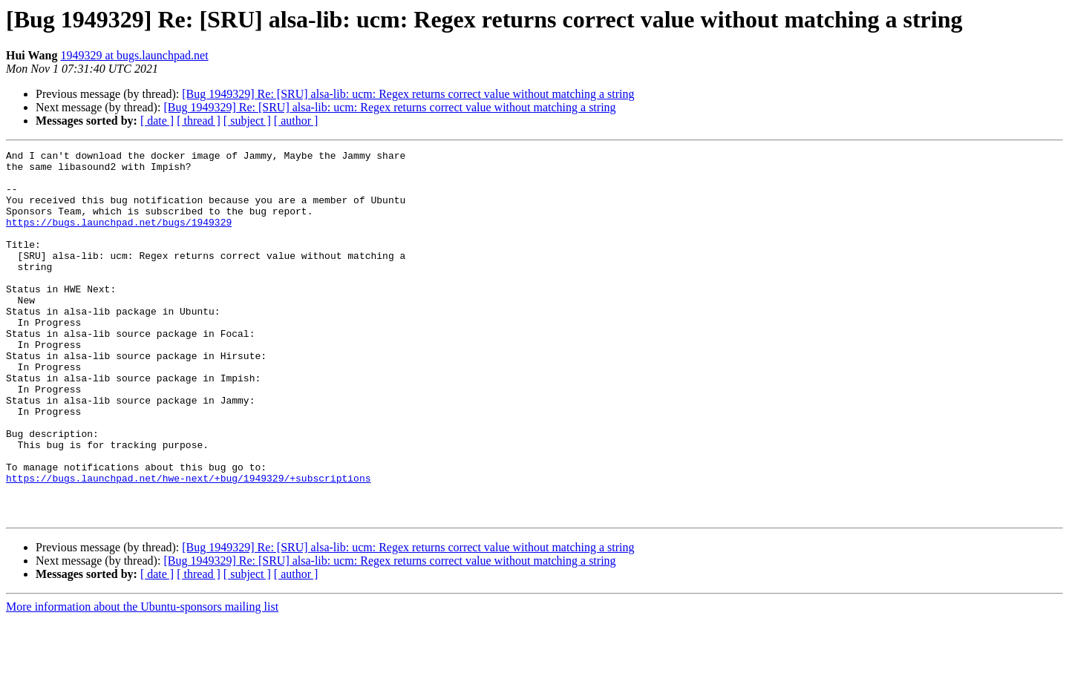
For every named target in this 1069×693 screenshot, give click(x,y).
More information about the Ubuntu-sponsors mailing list (142, 680)
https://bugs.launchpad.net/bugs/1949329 (119, 237)
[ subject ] (247, 120)
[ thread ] (198, 120)
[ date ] (157, 120)
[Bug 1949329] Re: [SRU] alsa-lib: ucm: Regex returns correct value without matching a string (408, 94)
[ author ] (296, 120)
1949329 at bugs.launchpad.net (135, 55)
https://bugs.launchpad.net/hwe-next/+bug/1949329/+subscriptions (188, 544)
